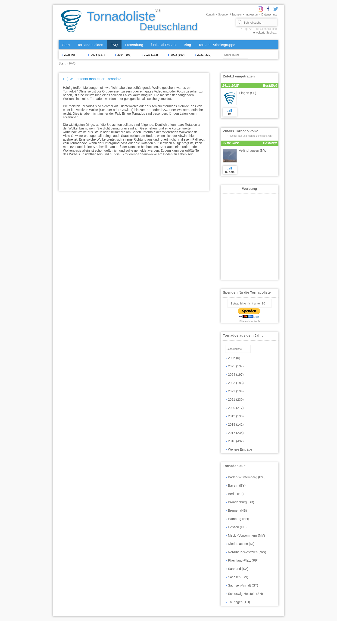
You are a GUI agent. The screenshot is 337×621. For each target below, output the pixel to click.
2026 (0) (68, 54)
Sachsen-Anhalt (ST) (242, 585)
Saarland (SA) (237, 569)
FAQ (114, 45)
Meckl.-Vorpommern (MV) (245, 535)
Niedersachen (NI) (240, 544)
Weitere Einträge (239, 449)
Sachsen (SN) (237, 577)
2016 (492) (235, 441)
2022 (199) (176, 54)
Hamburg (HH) (237, 519)
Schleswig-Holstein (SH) (244, 594)
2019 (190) (235, 416)
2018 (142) (235, 424)
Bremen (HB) (236, 510)
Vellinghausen (253, 150)
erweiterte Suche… (265, 32)
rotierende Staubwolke (141, 154)
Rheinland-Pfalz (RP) (242, 560)
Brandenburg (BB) (240, 502)
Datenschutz (269, 14)
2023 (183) (150, 54)
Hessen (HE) (236, 527)
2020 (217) (235, 408)
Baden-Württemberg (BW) (245, 477)
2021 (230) (203, 54)
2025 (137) (96, 54)
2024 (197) (123, 54)
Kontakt (210, 14)
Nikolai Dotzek (164, 45)
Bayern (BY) (236, 485)
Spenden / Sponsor (230, 14)
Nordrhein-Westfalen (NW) (246, 552)
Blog (187, 45)
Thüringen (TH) (238, 602)
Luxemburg (134, 45)
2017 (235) (235, 433)
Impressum (252, 14)
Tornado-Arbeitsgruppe (216, 45)
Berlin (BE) (235, 494)
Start (66, 45)
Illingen (247, 93)
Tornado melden (90, 45)
